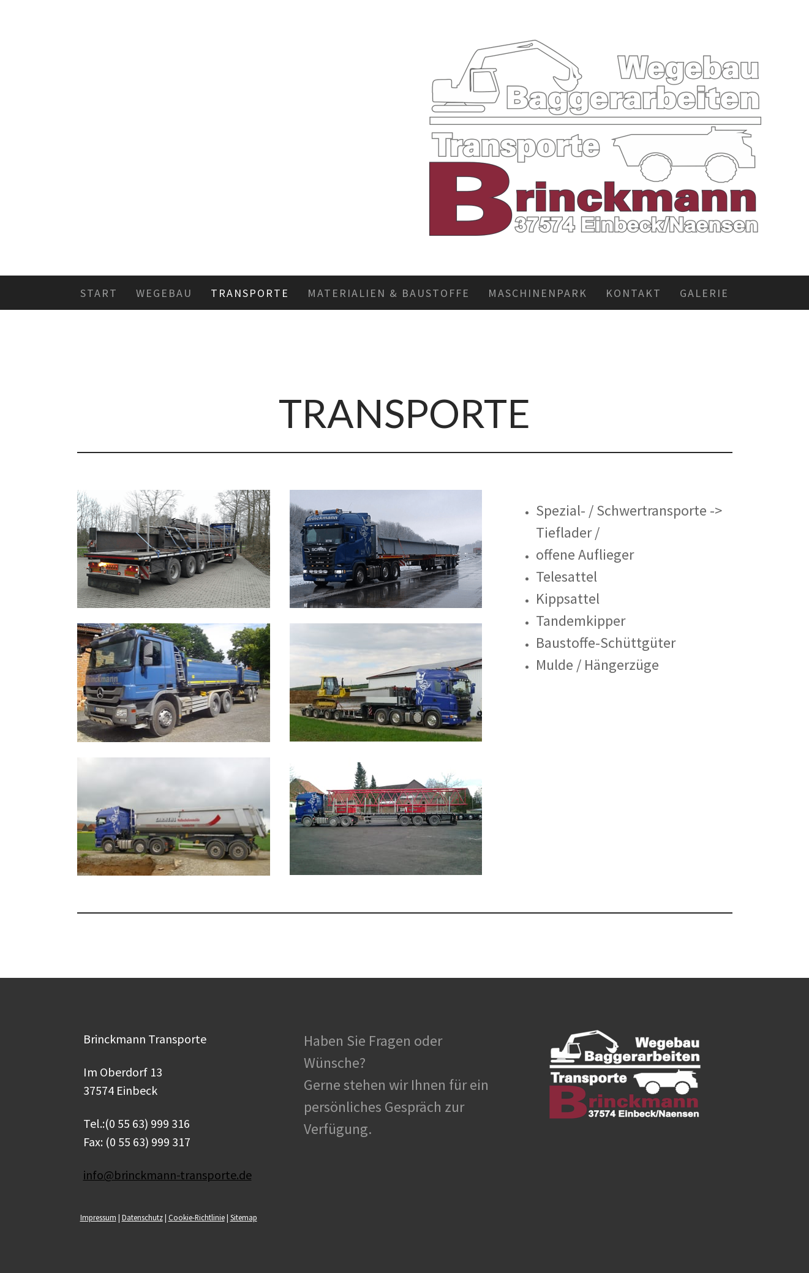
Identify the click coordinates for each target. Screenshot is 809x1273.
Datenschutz (142, 1217)
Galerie (704, 293)
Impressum (98, 1217)
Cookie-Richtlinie (196, 1217)
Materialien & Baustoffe (388, 293)
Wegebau (164, 293)
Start (99, 293)
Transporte (250, 293)
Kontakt (633, 293)
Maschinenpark (537, 293)
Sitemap (243, 1217)
